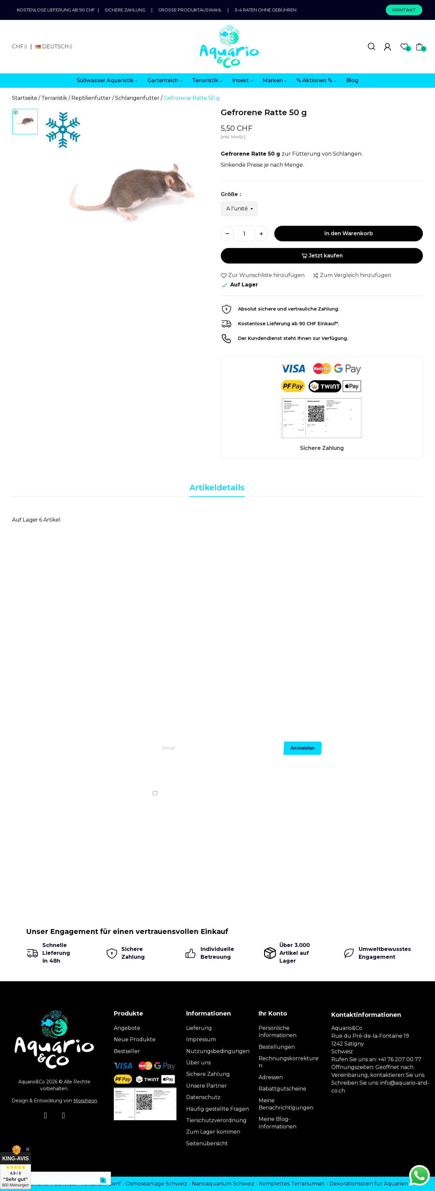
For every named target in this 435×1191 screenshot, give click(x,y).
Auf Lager (25, 520)
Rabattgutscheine (282, 1089)
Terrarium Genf (101, 1184)
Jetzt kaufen (322, 255)
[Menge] (244, 233)
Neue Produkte (135, 1039)
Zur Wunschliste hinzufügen (263, 275)
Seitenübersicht (207, 1143)
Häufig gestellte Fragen (217, 1109)
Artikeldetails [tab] (217, 487)
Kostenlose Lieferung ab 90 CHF (57, 9)
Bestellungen (277, 1047)
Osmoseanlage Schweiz (156, 1184)
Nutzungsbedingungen (217, 1051)
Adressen (271, 1077)
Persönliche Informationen (277, 1031)
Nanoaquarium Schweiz (223, 1184)
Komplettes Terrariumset (292, 1184)
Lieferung (199, 1028)
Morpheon (85, 1101)
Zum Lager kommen (213, 1132)
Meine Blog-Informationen (277, 1122)
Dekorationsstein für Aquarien (368, 1184)
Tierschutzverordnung (216, 1120)
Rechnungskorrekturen (289, 1062)
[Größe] (239, 209)
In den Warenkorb (348, 233)
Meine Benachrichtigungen (286, 1104)
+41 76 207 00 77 (399, 1059)
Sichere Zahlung (125, 9)
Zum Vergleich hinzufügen (351, 275)
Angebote (127, 1028)
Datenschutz (203, 1097)
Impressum (201, 1039)
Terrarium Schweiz (51, 1184)
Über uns (198, 1063)
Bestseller (127, 1051)
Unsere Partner (206, 1086)
